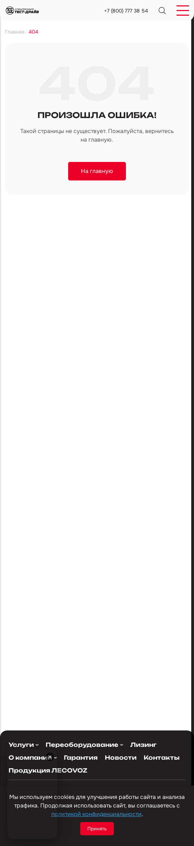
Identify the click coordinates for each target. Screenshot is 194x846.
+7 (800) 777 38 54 (126, 10)
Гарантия (80, 757)
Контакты (158, 757)
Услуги (21, 744)
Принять (97, 829)
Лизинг (143, 744)
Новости (119, 757)
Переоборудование (82, 744)
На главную (97, 171)
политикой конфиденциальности (96, 814)
